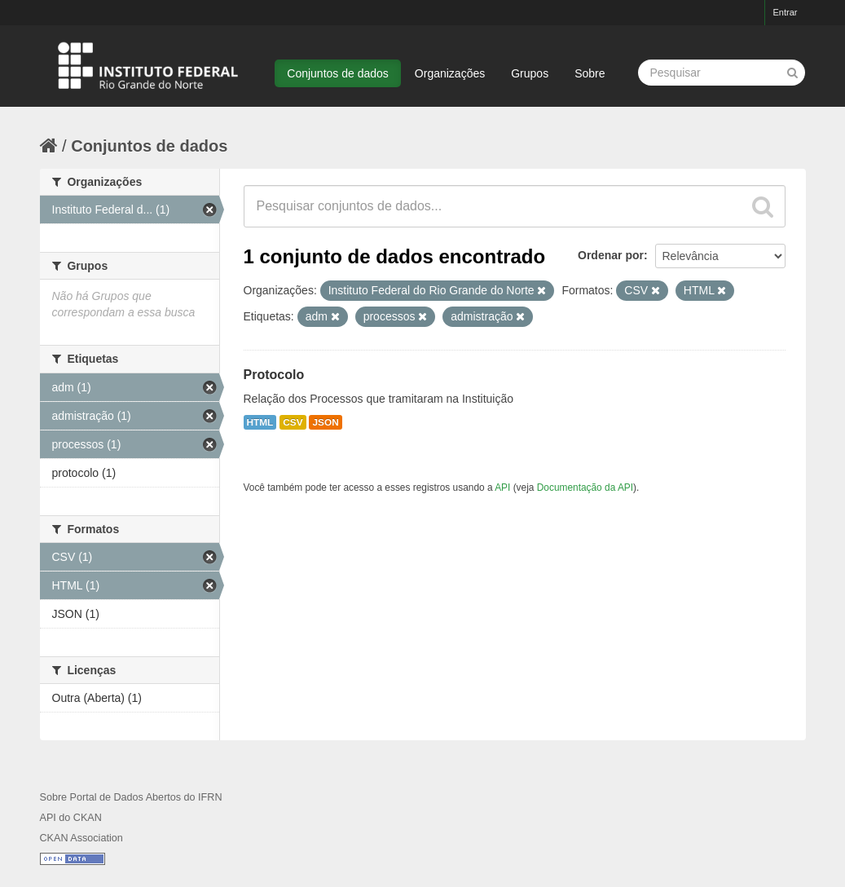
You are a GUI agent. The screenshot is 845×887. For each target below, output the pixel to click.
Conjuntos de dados (338, 73)
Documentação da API (585, 487)
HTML (260, 422)
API (502, 487)
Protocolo (274, 375)
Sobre (589, 73)
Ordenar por (611, 255)
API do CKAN (71, 817)
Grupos (529, 73)
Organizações (450, 73)
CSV (292, 422)
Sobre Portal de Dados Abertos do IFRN (131, 797)
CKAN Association (81, 838)
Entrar (785, 12)
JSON (325, 422)
